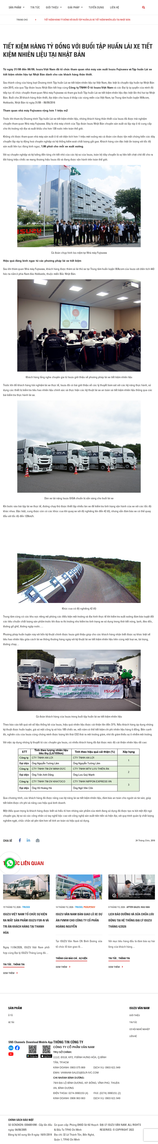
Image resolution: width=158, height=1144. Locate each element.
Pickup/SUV (89, 907)
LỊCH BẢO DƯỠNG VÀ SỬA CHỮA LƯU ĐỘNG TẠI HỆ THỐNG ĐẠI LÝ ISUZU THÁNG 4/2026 (131, 920)
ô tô (10, 1015)
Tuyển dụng (96, 7)
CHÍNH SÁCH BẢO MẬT (21, 1119)
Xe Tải (11, 1022)
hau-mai (145, 907)
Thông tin (18, 964)
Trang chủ (22, 19)
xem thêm (10, 973)
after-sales (133, 907)
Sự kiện (83, 958)
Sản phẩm (15, 1008)
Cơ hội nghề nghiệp (139, 1029)
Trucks (26, 907)
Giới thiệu (134, 1015)
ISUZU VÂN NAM (139, 1008)
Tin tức (35, 7)
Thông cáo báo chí (66, 958)
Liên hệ (114, 7)
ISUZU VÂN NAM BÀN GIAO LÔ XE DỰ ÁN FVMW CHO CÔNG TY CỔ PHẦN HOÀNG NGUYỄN (79, 920)
